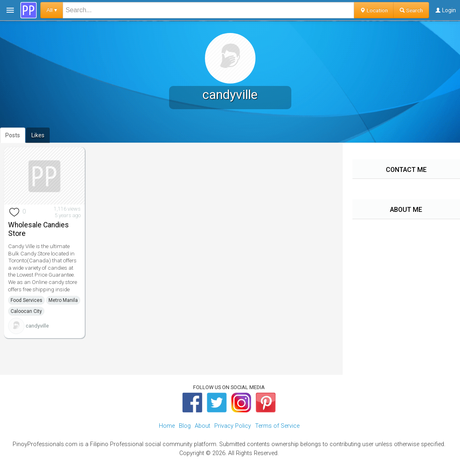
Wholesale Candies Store (38, 229)
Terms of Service (277, 425)
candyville (37, 326)
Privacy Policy (232, 425)
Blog (185, 425)
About (202, 425)
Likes (37, 135)
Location (374, 10)
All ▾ (51, 10)
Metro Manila (63, 300)
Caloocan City (26, 311)
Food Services (26, 300)
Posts (12, 135)
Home (167, 425)
